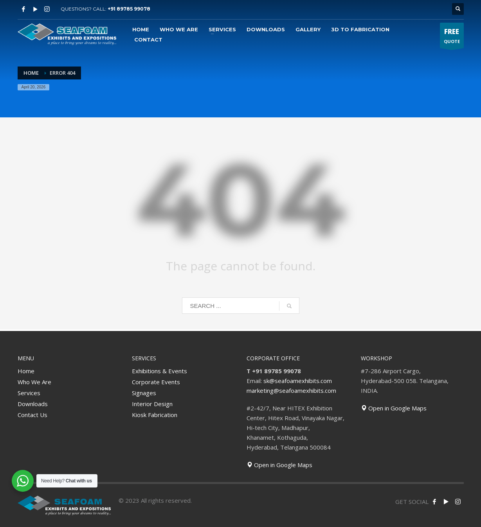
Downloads (33, 404)
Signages (144, 393)
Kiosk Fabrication (154, 415)
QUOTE (452, 37)
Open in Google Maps (279, 465)
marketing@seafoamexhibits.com (291, 390)
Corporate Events (156, 382)
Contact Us (32, 415)
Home (26, 371)
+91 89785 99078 (129, 9)
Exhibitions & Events (159, 371)
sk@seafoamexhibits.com (297, 381)
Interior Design (152, 404)
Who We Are (34, 382)
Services (29, 393)
